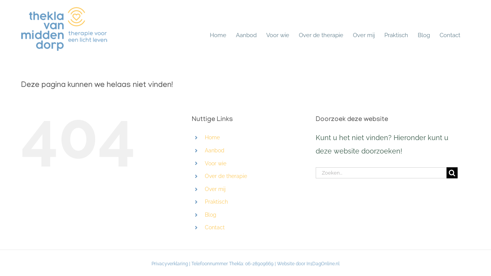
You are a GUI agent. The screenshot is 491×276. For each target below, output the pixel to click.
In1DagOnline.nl (322, 263)
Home (212, 137)
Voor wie (215, 163)
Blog (210, 215)
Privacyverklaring (170, 263)
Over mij (215, 189)
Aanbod (214, 150)
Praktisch (216, 202)
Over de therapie (226, 176)
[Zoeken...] (381, 172)
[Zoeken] (452, 172)
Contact (215, 227)
